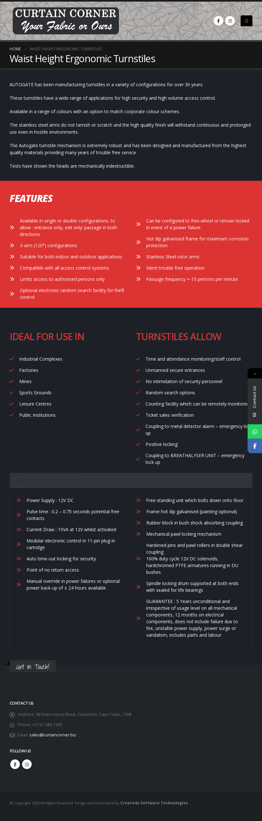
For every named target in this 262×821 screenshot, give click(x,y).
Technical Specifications (45, 480)
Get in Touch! (32, 666)
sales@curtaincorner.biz (52, 735)
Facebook (15, 764)
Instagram (27, 764)
